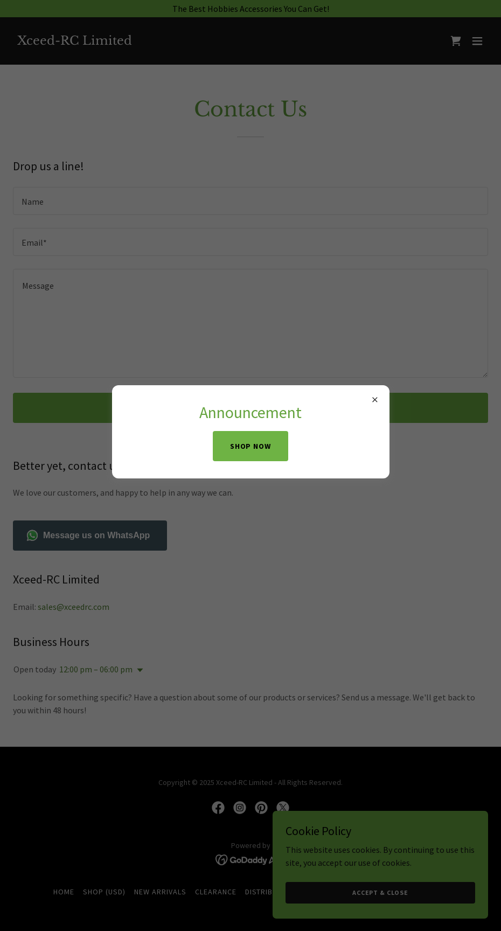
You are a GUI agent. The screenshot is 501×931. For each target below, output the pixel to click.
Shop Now (251, 446)
